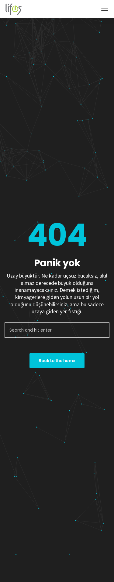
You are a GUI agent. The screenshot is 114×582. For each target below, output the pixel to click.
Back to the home (57, 361)
